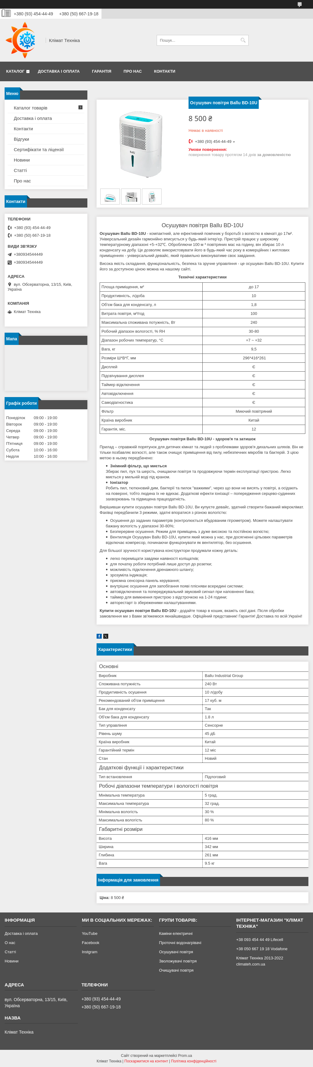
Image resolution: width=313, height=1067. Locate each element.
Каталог (15, 71)
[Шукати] (243, 40)
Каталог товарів (31, 107)
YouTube (89, 933)
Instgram (89, 952)
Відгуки (21, 139)
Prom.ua (185, 1056)
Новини (22, 160)
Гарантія (101, 71)
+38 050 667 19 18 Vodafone (261, 949)
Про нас (133, 71)
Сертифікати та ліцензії (39, 149)
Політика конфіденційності (193, 1061)
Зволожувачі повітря (178, 961)
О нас (10, 942)
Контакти (164, 71)
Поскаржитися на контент (146, 1061)
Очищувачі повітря (176, 970)
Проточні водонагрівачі (180, 942)
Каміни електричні (176, 933)
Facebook (90, 942)
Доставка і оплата (59, 71)
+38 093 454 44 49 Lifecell (259, 939)
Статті (20, 170)
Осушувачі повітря (176, 952)
